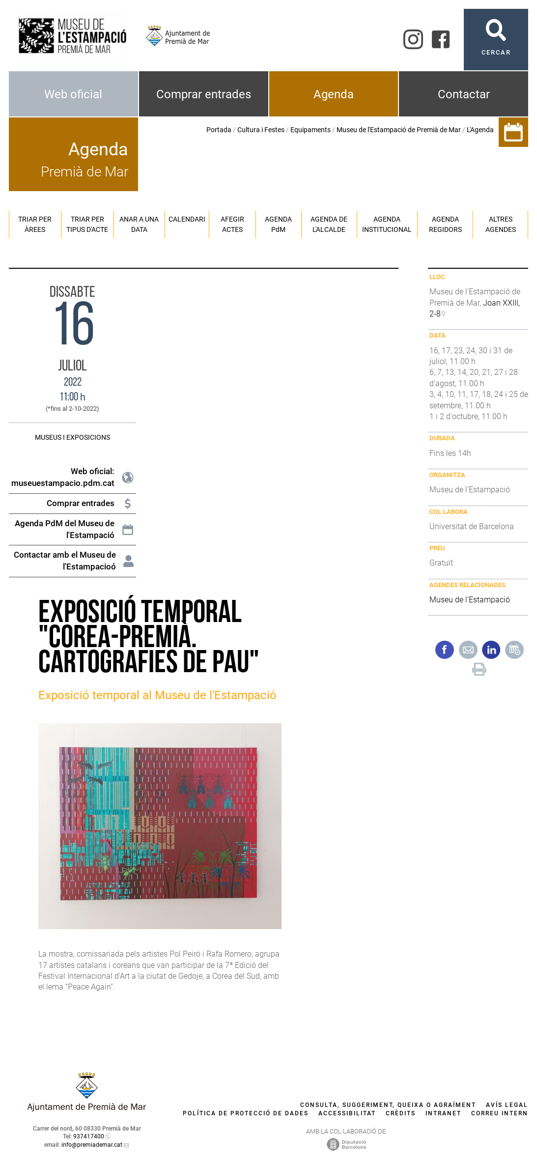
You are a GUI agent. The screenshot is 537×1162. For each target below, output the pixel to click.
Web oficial (73, 94)
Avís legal (507, 1105)
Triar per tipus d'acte (87, 224)
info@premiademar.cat (91, 1144)
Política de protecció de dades (246, 1113)
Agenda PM (278, 224)
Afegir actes (232, 224)
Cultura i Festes (260, 130)
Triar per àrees (35, 224)
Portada (218, 130)
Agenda (333, 94)
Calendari (187, 219)
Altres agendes (500, 224)
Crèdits (401, 1113)
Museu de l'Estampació (469, 599)
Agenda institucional (387, 224)
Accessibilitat (347, 1113)
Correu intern (499, 1113)
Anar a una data (139, 224)
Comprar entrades (203, 94)
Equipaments (310, 130)
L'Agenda (480, 130)
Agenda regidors (445, 224)
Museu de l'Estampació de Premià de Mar (399, 130)
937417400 (88, 1136)
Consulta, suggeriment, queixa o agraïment (388, 1105)
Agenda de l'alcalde (329, 224)
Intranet (443, 1113)
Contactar (464, 94)
